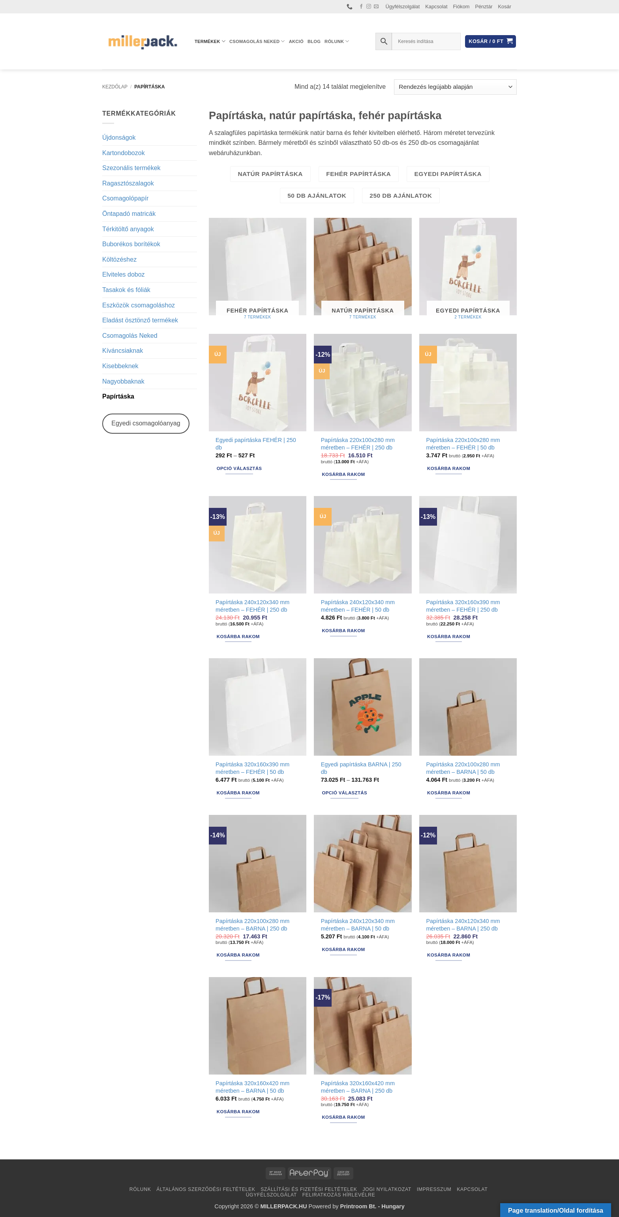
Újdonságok (119, 137)
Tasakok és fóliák (126, 289)
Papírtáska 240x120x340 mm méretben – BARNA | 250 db (463, 925)
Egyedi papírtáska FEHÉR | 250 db (256, 444)
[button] (490, 41)
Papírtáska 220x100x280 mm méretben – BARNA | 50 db (463, 768)
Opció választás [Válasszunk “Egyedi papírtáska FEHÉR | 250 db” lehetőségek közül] (239, 468)
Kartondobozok (123, 153)
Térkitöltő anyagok (128, 229)
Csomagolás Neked (257, 41)
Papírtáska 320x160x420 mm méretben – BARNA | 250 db (358, 1087)
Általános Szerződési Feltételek (205, 1189)
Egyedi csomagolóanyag (145, 423)
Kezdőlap (115, 87)
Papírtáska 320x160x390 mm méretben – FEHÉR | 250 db (463, 606)
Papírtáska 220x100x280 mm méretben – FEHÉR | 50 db (463, 444)
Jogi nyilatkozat (386, 1189)
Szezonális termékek (131, 168)
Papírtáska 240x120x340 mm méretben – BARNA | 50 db (358, 925)
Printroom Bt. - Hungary (372, 1206)
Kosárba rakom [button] (343, 474)
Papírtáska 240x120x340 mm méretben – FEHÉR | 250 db (252, 606)
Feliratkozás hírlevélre (338, 1195)
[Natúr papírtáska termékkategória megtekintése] (362, 272)
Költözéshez (119, 259)
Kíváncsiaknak (122, 350)
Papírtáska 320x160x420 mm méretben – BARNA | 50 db (252, 1087)
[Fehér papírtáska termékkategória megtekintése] (257, 272)
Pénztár (483, 6)
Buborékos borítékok (131, 244)
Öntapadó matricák (129, 213)
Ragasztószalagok (128, 183)
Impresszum (434, 1189)
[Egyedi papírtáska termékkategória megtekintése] (468, 272)
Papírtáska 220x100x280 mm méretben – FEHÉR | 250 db (358, 444)
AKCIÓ (296, 41)
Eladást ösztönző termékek (140, 320)
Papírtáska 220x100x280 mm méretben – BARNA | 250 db (252, 925)
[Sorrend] (455, 87)
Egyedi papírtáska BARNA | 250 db (361, 768)
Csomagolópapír (125, 198)
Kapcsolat (436, 6)
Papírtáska (118, 396)
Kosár (504, 6)
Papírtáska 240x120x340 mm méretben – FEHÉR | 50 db (358, 606)
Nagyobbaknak (123, 381)
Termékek (210, 41)
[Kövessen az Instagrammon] (368, 6)
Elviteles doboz (123, 274)
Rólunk (337, 41)
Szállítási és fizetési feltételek (309, 1189)
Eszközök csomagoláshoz (138, 305)
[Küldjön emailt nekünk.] (376, 6)
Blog (314, 41)
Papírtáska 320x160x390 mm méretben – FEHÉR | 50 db (252, 768)
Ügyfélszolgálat (403, 6)
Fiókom (461, 6)
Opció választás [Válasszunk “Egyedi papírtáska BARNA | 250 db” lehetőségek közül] (344, 792)
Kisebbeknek (120, 366)
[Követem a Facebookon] (361, 6)
